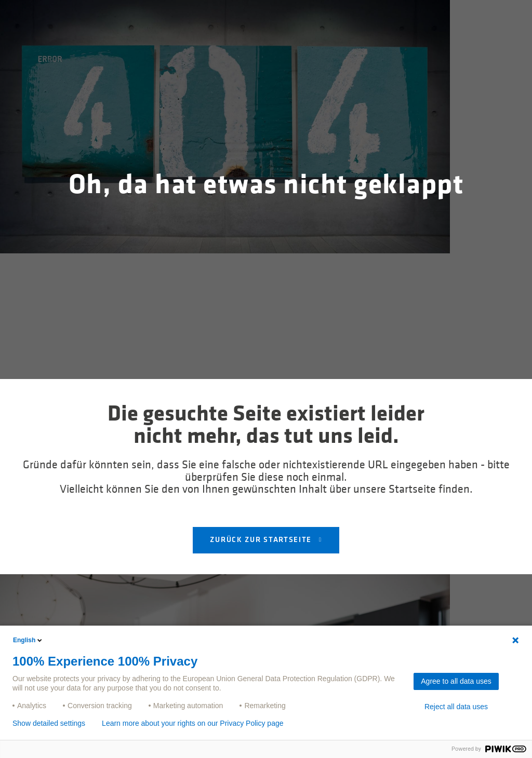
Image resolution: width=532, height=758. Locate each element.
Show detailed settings (48, 723)
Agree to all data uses (456, 681)
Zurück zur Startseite (262, 540)
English (28, 640)
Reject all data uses (456, 706)
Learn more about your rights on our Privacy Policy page (192, 723)
